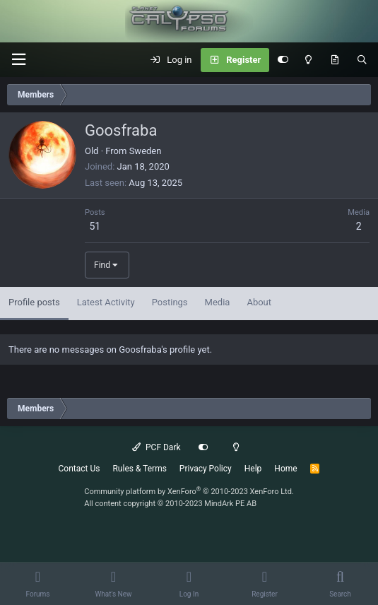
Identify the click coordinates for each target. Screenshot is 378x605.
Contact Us (79, 469)
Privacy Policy (205, 469)
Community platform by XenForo (189, 491)
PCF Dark (156, 447)
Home (285, 469)
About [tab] (259, 302)
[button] (18, 59)
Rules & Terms (139, 469)
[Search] (362, 60)
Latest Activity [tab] (106, 302)
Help (253, 469)
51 (94, 226)
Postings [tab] (170, 302)
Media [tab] (217, 302)
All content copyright (170, 503)
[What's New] (334, 60)
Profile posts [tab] (34, 302)
